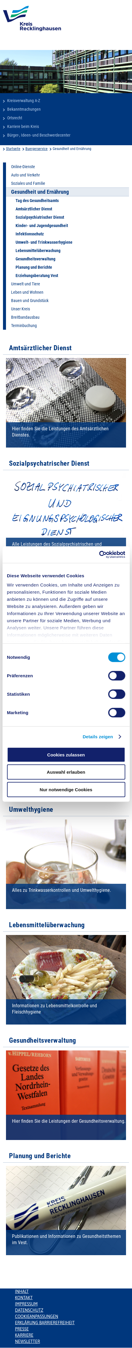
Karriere (24, 1335)
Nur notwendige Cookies (66, 789)
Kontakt (24, 1297)
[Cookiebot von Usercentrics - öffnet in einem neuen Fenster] (99, 555)
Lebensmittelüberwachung (38, 250)
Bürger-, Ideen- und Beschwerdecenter (38, 135)
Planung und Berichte (34, 267)
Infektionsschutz (30, 234)
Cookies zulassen (66, 754)
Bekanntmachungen (24, 109)
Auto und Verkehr (25, 175)
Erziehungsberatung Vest (37, 275)
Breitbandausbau (25, 317)
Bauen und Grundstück (29, 300)
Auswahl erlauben (66, 772)
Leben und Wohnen (27, 292)
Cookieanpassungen (36, 1316)
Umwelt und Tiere (25, 284)
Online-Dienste (23, 166)
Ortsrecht (14, 117)
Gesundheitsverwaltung (35, 259)
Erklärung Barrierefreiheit (45, 1322)
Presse (22, 1329)
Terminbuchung (24, 325)
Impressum (26, 1304)
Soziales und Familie (28, 183)
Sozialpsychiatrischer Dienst (40, 217)
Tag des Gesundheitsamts (37, 200)
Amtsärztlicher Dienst (34, 209)
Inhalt (22, 1291)
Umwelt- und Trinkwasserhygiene (44, 242)
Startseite (13, 149)
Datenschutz (29, 1310)
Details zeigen (98, 736)
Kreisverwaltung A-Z (23, 100)
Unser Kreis (20, 308)
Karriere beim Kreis (23, 126)
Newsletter (27, 1341)
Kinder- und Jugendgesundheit (42, 225)
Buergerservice (36, 149)
